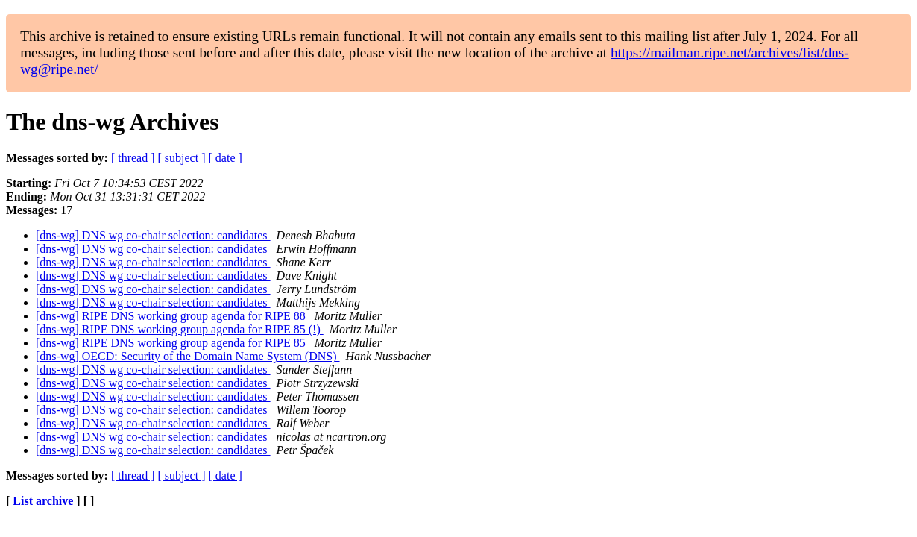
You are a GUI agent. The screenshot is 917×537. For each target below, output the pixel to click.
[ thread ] (133, 157)
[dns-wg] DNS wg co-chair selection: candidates (153, 235)
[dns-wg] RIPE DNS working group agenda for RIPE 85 (172, 342)
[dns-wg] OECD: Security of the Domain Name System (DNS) (188, 356)
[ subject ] (182, 157)
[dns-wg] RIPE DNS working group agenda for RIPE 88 (172, 316)
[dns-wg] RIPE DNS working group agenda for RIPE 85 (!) (180, 329)
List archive (43, 500)
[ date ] (225, 157)
